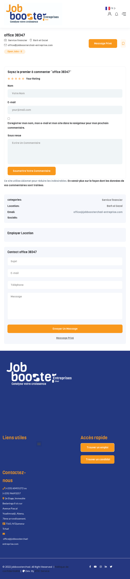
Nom (10, 86)
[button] (39, 444)
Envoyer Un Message (65, 328)
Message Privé (103, 43)
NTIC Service (42, 571)
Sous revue (14, 135)
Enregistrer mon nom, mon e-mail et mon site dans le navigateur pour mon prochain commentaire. (58, 125)
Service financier (17, 40)
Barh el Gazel (40, 40)
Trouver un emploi (97, 447)
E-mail (12, 102)
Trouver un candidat (98, 459)
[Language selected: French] (113, 292)
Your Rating (33, 78)
